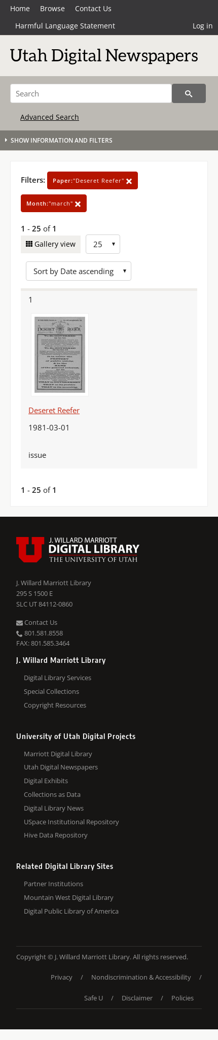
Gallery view (54, 244)
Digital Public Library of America (71, 911)
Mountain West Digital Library (69, 897)
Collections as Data (52, 794)
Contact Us (93, 8)
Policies (182, 997)
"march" (53, 203)
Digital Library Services (57, 677)
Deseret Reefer (54, 410)
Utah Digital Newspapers (61, 766)
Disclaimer (137, 997)
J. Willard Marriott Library (53, 582)
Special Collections (51, 691)
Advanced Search (49, 117)
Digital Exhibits (46, 780)
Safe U (93, 997)
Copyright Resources (55, 705)
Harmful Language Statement (65, 25)
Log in (203, 25)
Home (20, 8)
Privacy (61, 977)
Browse (52, 8)
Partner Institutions (53, 883)
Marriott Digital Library (58, 753)
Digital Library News (54, 808)
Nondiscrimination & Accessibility (141, 977)
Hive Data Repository (56, 835)
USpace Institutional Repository (71, 821)
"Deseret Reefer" (92, 180)
